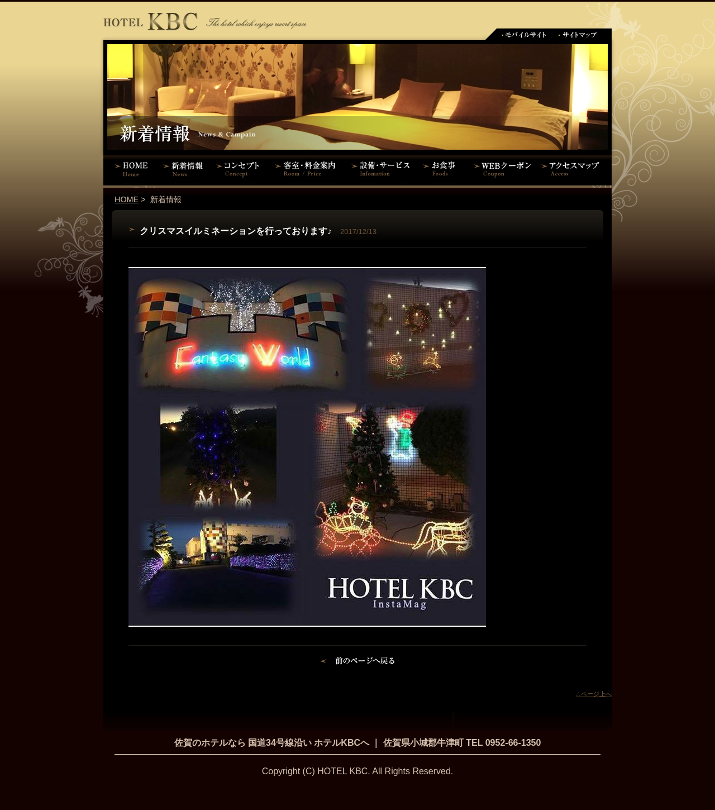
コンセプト (240, 169)
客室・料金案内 (307, 169)
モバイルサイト (523, 34)
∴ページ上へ (594, 693)
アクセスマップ (575, 169)
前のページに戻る (357, 662)
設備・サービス (382, 169)
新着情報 (185, 169)
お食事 (442, 169)
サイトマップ (578, 34)
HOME (131, 169)
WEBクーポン (502, 169)
